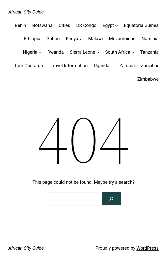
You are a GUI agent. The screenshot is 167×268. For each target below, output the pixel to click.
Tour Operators (29, 65)
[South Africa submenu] (132, 52)
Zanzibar (150, 65)
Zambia (127, 65)
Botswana (42, 25)
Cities (64, 25)
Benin (20, 25)
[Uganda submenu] (112, 65)
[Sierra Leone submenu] (97, 52)
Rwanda (55, 52)
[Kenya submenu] (80, 38)
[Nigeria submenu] (40, 52)
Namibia (150, 38)
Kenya (72, 38)
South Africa (117, 52)
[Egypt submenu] (116, 25)
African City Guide (26, 12)
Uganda (101, 65)
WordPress (147, 248)
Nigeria (30, 52)
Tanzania (149, 52)
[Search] (111, 198)
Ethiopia (32, 38)
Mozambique (122, 38)
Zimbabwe (148, 79)
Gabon (53, 38)
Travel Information (69, 65)
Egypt (108, 25)
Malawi (95, 38)
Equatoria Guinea (141, 25)
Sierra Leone (82, 52)
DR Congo (86, 25)
